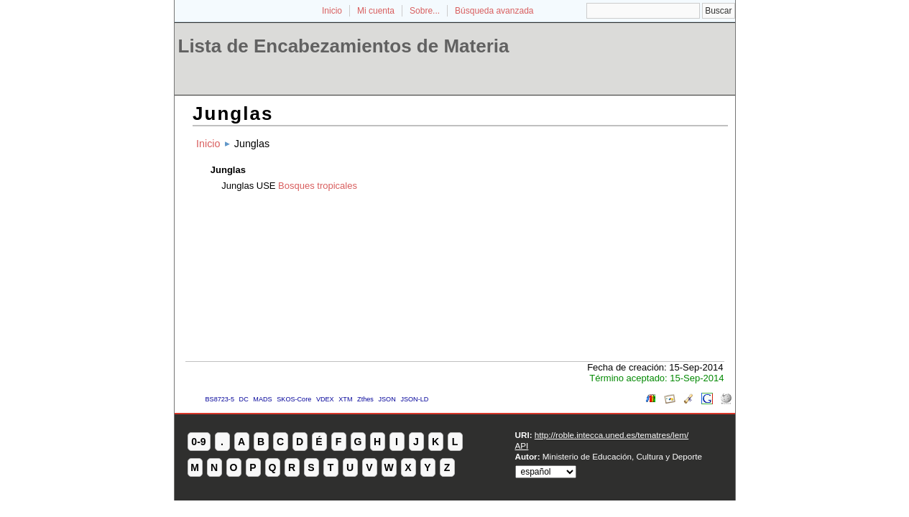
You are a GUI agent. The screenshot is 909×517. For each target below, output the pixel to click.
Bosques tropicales (317, 185)
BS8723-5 (220, 399)
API (522, 445)
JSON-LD (414, 399)
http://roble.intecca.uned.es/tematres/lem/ (611, 434)
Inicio (332, 11)
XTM (345, 399)
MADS (262, 399)
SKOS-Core (294, 399)
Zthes (365, 399)
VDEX (325, 399)
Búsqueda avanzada (494, 11)
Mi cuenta (375, 11)
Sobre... (425, 11)
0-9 (198, 441)
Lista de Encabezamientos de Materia (343, 46)
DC (244, 399)
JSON (386, 399)
